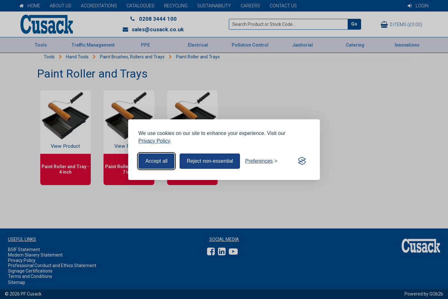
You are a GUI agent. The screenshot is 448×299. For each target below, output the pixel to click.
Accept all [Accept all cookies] (156, 161)
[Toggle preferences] (261, 161)
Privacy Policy (154, 141)
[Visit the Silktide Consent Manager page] (302, 161)
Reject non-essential (210, 161)
